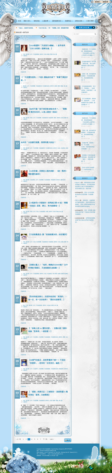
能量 (48, 54)
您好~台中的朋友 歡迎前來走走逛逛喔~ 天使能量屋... (84, 194)
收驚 (47, 211)
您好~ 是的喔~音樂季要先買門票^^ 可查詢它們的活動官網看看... (85, 212)
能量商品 (69, 21)
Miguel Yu (78, 182)
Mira (24, 305)
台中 (31, 54)
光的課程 (32, 179)
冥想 (31, 117)
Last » (52, 439)
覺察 (58, 86)
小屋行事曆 (90, 21)
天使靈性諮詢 (46, 86)
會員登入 (97, 2)
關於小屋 (27, 21)
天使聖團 (32, 86)
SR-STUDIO (68, 449)
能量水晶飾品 (65, 273)
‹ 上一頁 (18, 439)
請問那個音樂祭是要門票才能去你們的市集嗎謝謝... (85, 220)
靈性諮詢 (63, 179)
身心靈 (55, 54)
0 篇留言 (25, 55)
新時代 (41, 54)
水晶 (58, 148)
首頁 (19, 21)
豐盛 (51, 54)
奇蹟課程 (50, 117)
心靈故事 (46, 21)
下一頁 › (45, 439)
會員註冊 (105, 2)
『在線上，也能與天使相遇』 (26, 28)
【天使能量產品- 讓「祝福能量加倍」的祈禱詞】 (48, 234)
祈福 (45, 54)
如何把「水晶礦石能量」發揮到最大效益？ (38, 142)
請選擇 (86, 27)
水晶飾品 (63, 148)
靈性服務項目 (57, 21)
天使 (37, 211)
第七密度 (55, 273)
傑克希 (27, 54)
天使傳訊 (35, 337)
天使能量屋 (36, 54)
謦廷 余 (77, 200)
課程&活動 (79, 21)
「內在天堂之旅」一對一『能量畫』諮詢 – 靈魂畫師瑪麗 (53, 28)
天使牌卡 (35, 368)
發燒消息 (37, 21)
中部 (24, 54)
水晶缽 (49, 305)
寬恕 (55, 117)
